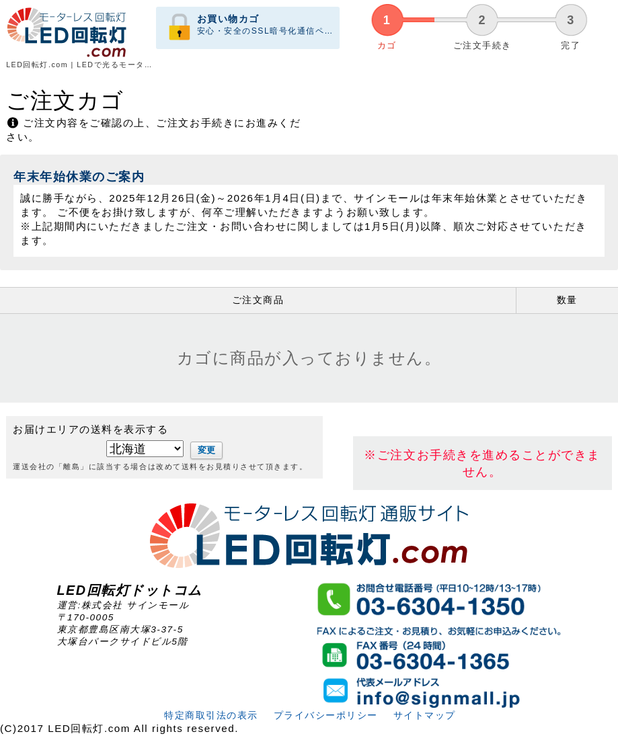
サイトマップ (423, 715)
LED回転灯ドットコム (129, 590)
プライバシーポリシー (325, 715)
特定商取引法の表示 (210, 715)
